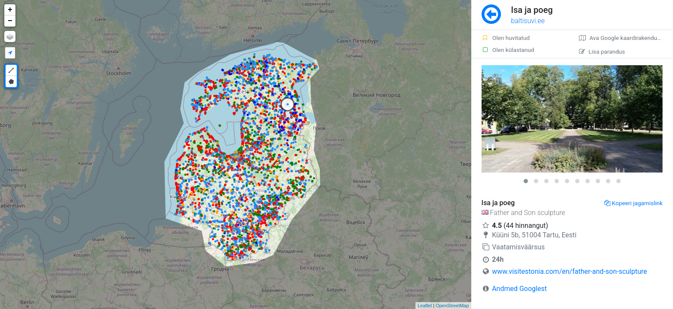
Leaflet (425, 305)
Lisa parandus (602, 51)
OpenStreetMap (452, 305)
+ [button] (10, 10)
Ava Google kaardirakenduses (622, 37)
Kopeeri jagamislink (633, 203)
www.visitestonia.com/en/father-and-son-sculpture (569, 271)
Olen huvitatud (506, 37)
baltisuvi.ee (528, 21)
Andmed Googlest (519, 289)
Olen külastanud (508, 49)
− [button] (10, 21)
